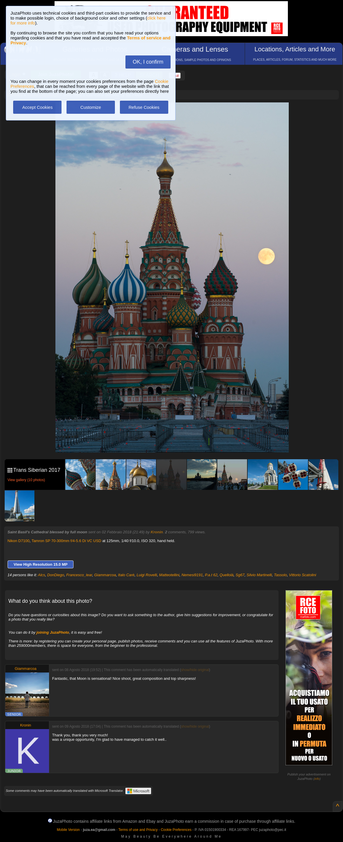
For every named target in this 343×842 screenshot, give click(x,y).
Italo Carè (126, 575)
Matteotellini (169, 575)
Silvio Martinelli (259, 575)
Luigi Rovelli (146, 575)
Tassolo (280, 575)
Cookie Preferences (176, 830)
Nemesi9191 (192, 575)
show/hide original (195, 670)
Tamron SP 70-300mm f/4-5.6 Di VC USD (66, 541)
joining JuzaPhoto (52, 632)
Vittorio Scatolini (302, 575)
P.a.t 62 (211, 575)
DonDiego (55, 575)
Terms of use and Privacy (138, 830)
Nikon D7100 (18, 541)
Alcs (41, 575)
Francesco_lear (79, 575)
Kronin (157, 532)
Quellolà (227, 575)
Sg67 (240, 575)
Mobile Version (68, 830)
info (317, 778)
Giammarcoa (105, 575)
